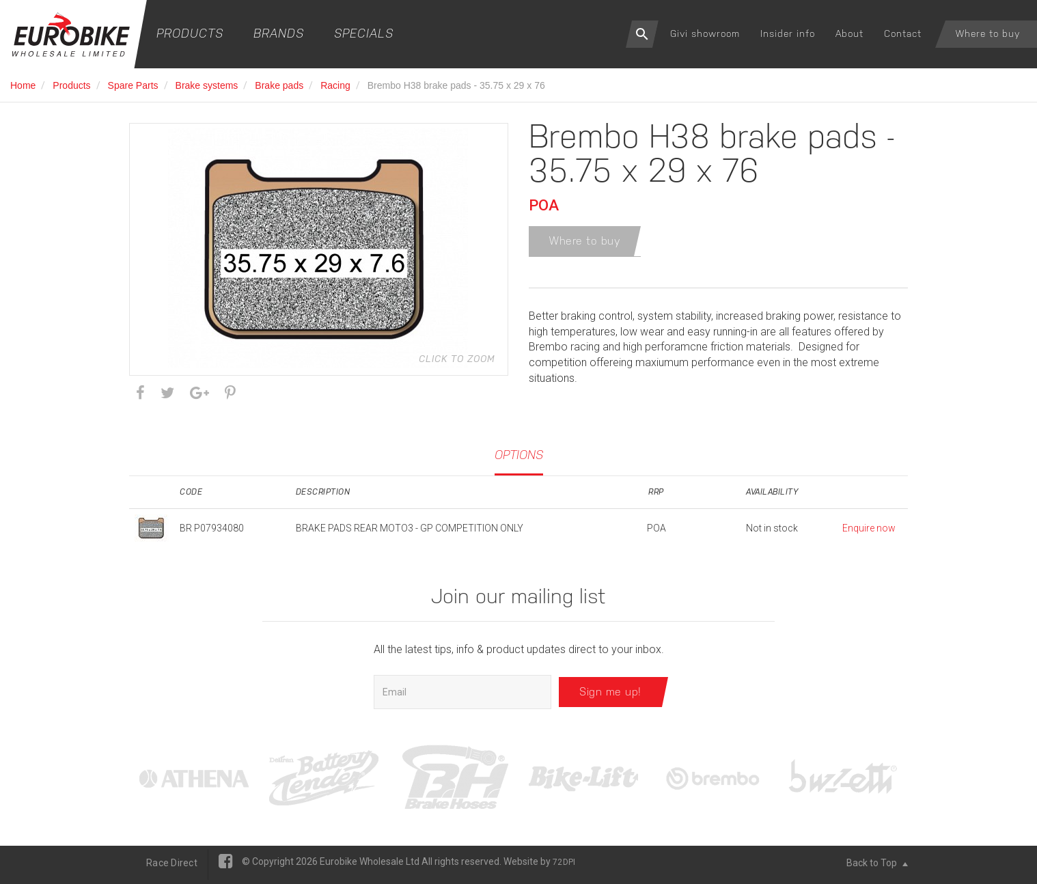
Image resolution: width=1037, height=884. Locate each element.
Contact (903, 33)
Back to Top (877, 866)
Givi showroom (705, 33)
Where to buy (988, 33)
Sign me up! (610, 695)
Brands (278, 33)
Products (189, 33)
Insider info (787, 33)
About (849, 33)
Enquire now (869, 532)
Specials (363, 33)
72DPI (564, 866)
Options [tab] (519, 458)
